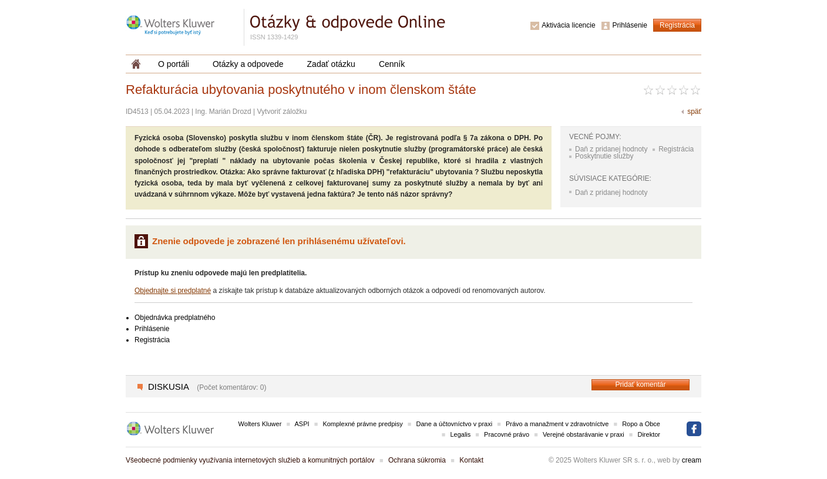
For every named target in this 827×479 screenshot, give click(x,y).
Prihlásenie (630, 25)
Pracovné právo (506, 434)
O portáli (173, 64)
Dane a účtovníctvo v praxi (454, 423)
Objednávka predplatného (175, 317)
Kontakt (471, 460)
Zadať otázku (331, 64)
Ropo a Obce (641, 423)
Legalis (460, 434)
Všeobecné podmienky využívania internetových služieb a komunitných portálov (250, 460)
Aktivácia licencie (568, 25)
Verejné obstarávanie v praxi (583, 434)
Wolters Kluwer (260, 423)
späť (694, 111)
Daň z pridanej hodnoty (611, 149)
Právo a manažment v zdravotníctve (557, 423)
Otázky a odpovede (248, 64)
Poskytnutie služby (604, 156)
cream (691, 460)
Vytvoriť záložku (282, 111)
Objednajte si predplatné (173, 290)
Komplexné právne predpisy (362, 423)
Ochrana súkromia (417, 460)
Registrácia (677, 25)
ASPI (302, 423)
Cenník (392, 64)
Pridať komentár (641, 384)
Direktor (648, 434)
